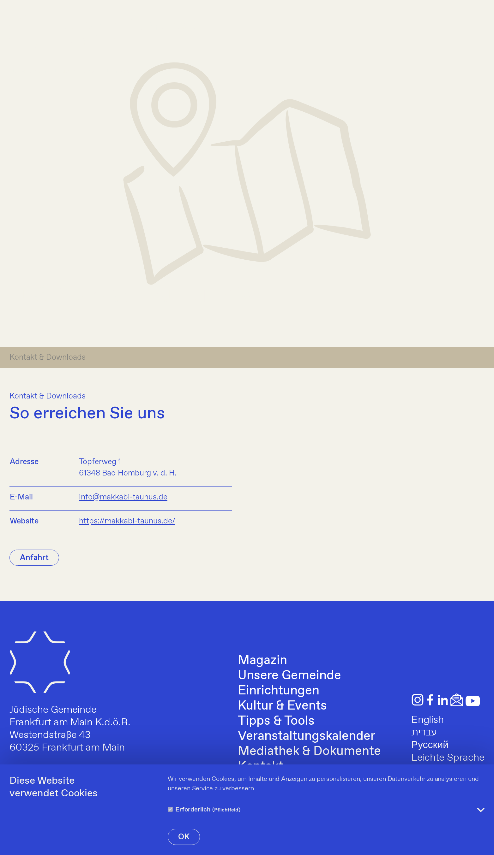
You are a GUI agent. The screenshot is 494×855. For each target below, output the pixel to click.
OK (184, 837)
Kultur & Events (282, 706)
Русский (430, 745)
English (427, 720)
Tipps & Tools (276, 721)
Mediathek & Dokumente (309, 751)
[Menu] (476, 32)
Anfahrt (34, 557)
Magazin (262, 660)
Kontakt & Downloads (47, 357)
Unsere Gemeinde (289, 675)
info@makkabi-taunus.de (123, 497)
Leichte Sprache (448, 757)
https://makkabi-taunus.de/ (127, 521)
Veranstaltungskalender (306, 736)
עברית (424, 732)
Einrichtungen (278, 690)
